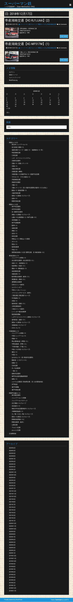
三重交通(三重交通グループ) (21, 296)
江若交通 (14, 155)
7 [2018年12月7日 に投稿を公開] (49, 98)
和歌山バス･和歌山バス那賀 (21, 239)
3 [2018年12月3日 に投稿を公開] (15, 98)
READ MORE (63, 36)
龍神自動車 (15, 247)
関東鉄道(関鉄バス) (18, 420)
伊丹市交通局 (16, 209)
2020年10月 (12, 529)
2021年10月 (12, 497)
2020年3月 (12, 548)
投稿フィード (13, 75)
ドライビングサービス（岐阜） (22, 293)
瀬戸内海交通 (16, 390)
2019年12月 (12, 556)
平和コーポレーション (19, 290)
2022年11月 (12, 472)
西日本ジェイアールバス (20, 145)
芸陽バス (14, 363)
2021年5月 (12, 510)
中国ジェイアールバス (19, 336)
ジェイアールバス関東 (19, 398)
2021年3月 (12, 515)
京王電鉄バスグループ (19, 403)
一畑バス (14, 371)
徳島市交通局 (16, 374)
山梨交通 (14, 425)
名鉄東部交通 (16, 271)
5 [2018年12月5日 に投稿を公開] (32, 98)
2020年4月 (12, 545)
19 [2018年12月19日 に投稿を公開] (33, 102)
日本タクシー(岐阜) (18, 285)
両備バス (14, 339)
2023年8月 (12, 456)
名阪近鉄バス (16, 274)
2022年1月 (12, 488)
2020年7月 (12, 537)
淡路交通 (14, 228)
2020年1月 (12, 553)
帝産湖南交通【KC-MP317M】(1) (28, 44)
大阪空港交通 (16, 193)
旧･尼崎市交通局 (17, 212)
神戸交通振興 (16, 223)
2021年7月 (12, 505)
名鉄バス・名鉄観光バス (20, 263)
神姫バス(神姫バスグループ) (21, 215)
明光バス (14, 244)
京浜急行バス (16, 406)
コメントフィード (15, 78)
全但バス (14, 233)
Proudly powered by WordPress (13, 600)
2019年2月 (12, 583)
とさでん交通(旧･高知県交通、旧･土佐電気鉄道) (27, 382)
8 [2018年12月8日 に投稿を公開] (58, 98)
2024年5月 (12, 451)
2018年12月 (12, 588)
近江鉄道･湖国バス (18, 147)
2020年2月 (12, 550)
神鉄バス (14, 231)
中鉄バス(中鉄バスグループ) (21, 349)
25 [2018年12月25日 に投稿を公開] (24, 104)
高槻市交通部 (16, 182)
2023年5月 (12, 464)
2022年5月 (12, 480)
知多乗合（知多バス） (19, 266)
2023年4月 (12, 467)
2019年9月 (12, 564)
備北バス (14, 352)
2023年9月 (12, 453)
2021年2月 (12, 518)
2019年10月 (12, 561)
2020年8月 (12, 534)
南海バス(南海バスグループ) (21, 196)
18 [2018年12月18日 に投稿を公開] (24, 102)
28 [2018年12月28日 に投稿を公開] (50, 104)
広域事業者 (12, 434)
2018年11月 (12, 591)
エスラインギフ (17, 287)
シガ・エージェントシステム (21, 158)
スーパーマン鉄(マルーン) (28, 24)
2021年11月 (12, 494)
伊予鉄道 (14, 384)
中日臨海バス (16, 298)
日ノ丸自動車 (16, 368)
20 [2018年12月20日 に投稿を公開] (41, 102)
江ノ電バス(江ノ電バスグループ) (22, 414)
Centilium (58, 600)
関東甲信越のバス (15, 393)
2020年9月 (12, 532)
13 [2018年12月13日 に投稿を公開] (41, 100)
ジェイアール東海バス (19, 258)
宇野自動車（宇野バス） (20, 344)
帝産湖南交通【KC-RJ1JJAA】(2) (28, 20)
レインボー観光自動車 (19, 312)
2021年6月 (12, 507)
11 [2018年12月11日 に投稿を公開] (24, 100)
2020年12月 (12, 523)
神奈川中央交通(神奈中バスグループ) (24, 409)
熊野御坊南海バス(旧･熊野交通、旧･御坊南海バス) (28, 252)
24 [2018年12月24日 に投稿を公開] (15, 104)
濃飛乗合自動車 (17, 282)
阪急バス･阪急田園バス (19, 190)
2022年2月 (12, 486)
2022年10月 (12, 475)
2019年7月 (12, 569)
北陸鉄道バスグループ (19, 325)
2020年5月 (12, 542)
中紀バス (14, 250)
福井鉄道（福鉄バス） (19, 304)
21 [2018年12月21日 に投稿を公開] (50, 102)
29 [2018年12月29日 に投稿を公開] (58, 104)
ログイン (12, 72)
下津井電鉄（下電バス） (20, 347)
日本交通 (14, 366)
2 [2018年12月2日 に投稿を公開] (6, 98)
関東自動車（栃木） (18, 422)
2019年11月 (12, 558)
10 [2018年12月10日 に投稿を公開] (15, 100)
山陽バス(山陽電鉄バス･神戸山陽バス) (24, 217)
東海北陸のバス (14, 256)
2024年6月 (12, 448)
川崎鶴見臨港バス (17, 411)
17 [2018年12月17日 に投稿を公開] (15, 102)
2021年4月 (12, 513)
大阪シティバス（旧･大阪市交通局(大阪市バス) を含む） (30, 188)
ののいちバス (16, 328)
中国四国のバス (14, 331)
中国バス (14, 355)
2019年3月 (12, 580)
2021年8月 (12, 502)
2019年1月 (12, 585)
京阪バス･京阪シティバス (20, 163)
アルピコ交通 (16, 428)
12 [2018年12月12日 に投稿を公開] (33, 100)
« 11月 (8, 108)
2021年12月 (12, 491)
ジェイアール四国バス (19, 333)
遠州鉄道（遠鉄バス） (19, 320)
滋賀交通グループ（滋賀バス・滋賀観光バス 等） (28, 150)
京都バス (14, 166)
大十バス (14, 242)
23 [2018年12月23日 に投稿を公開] (7, 104)
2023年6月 (12, 461)
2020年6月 (12, 540)
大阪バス (14, 185)
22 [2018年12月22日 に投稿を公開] (58, 102)
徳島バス (14, 379)
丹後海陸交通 (16, 180)
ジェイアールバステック (20, 401)
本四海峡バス (16, 220)
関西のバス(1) (42, 24)
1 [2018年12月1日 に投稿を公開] (58, 96)
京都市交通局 (16, 161)
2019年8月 (12, 567)
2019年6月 (12, 572)
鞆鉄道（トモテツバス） (20, 360)
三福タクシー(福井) (18, 309)
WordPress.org (13, 80)
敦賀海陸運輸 (16, 314)
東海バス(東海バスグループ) (21, 322)
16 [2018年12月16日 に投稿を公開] (7, 102)
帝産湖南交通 (51, 24)
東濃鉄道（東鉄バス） (19, 279)
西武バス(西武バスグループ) (21, 417)
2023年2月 (12, 470)
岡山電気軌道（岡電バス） (20, 341)
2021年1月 (12, 521)
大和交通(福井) (16, 306)
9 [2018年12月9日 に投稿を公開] (6, 100)
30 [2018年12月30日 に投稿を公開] (7, 106)
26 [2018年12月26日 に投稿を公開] (33, 104)
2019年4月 (12, 577)
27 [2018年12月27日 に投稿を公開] (41, 104)
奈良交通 (14, 236)
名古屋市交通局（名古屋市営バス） (23, 260)
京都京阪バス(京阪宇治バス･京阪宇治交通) (25, 174)
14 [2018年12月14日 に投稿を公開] (50, 100)
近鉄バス (14, 198)
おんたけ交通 (16, 430)
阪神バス (14, 225)
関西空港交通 (16, 201)
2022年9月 (12, 478)
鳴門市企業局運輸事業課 (20, 376)
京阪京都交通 (16, 169)
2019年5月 (12, 575)
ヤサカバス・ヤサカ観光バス (21, 177)
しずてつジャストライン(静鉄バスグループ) (26, 317)
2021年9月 (12, 499)
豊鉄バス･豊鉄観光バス (19, 269)
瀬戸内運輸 (15, 387)
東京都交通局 (16, 395)
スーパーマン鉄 (18, 3)
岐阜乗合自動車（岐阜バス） (21, 277)
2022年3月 (12, 483)
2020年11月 (12, 526)
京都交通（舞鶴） (17, 172)
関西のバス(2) (13, 205)
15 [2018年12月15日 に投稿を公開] (58, 100)
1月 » (7, 113)
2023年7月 (12, 459)
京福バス (14, 301)
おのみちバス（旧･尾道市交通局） (23, 357)
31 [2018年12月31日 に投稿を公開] (15, 106)
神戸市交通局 (16, 207)
